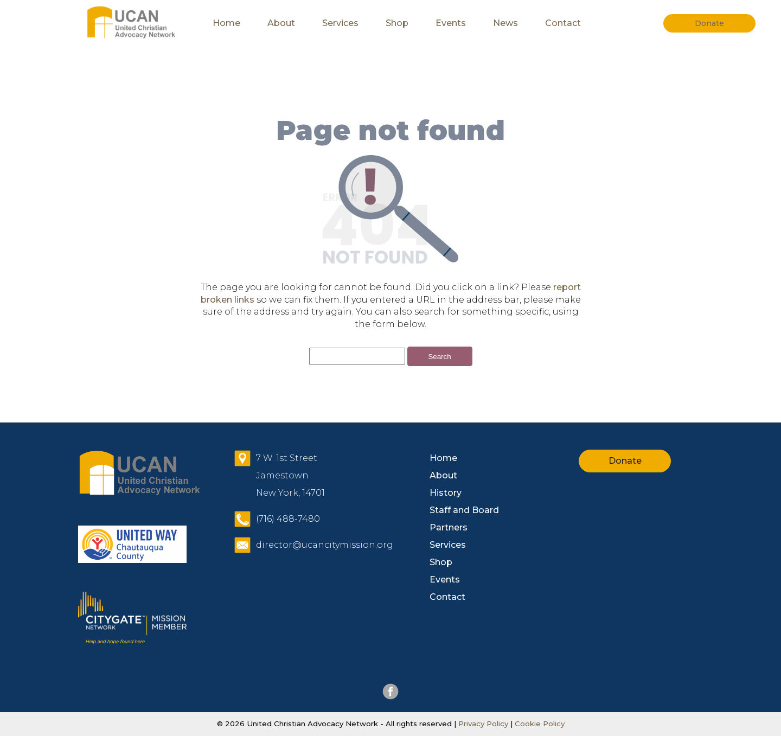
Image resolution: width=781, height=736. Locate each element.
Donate (625, 461)
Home (226, 23)
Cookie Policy (539, 723)
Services (340, 23)
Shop (397, 23)
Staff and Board (464, 510)
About (281, 23)
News (505, 23)
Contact (563, 23)
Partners (449, 527)
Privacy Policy (483, 723)
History (446, 493)
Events (451, 23)
